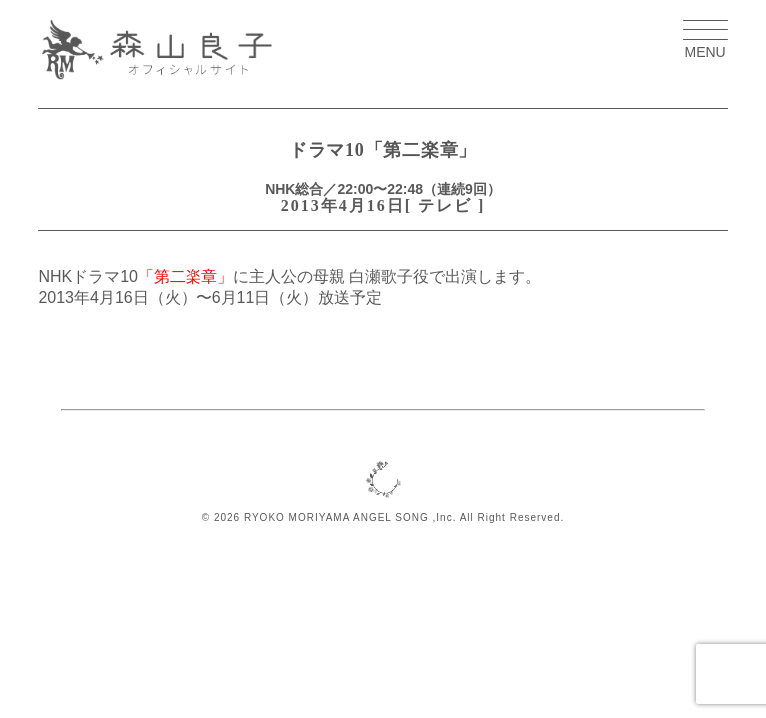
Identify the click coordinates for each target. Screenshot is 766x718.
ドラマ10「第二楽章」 (383, 150)
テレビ (445, 205)
